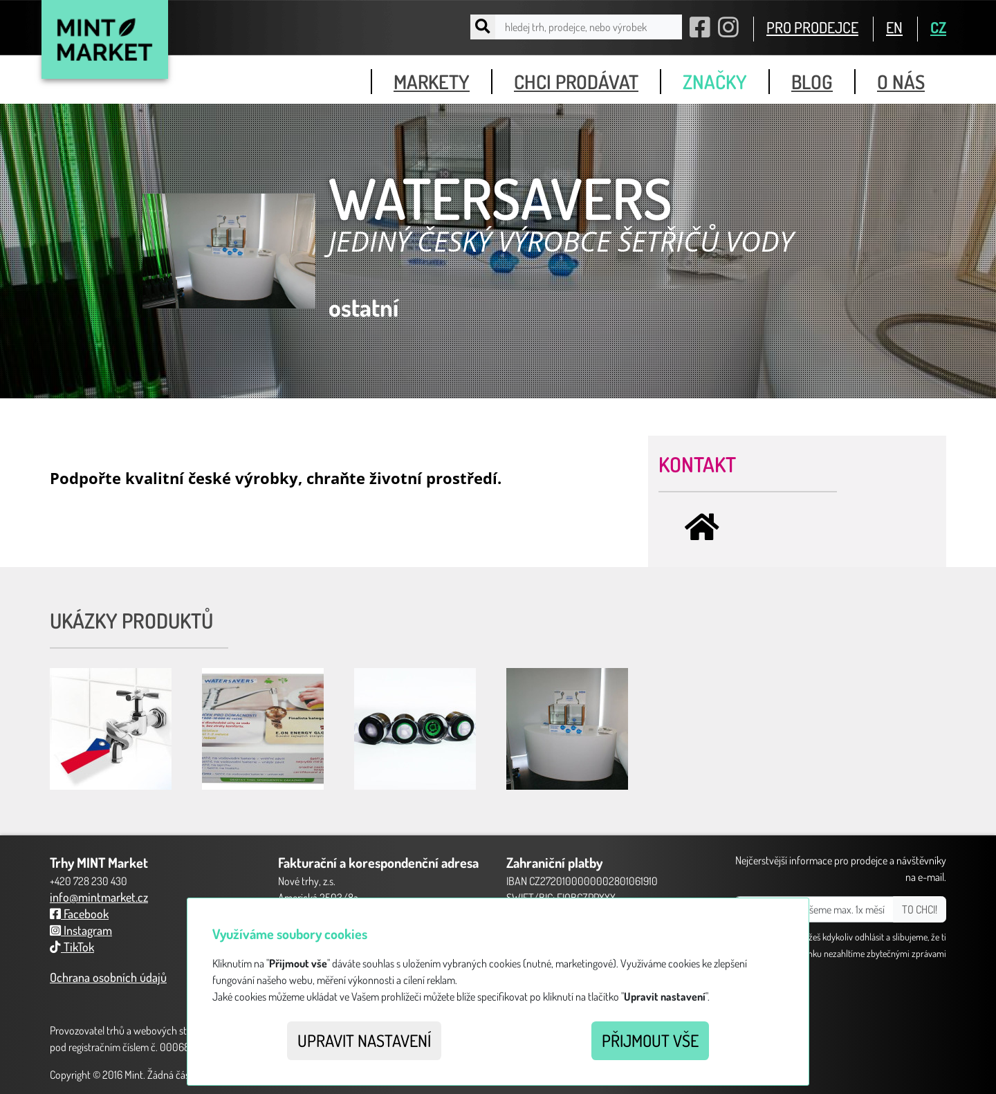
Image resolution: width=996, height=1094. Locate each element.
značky (715, 81)
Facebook (79, 913)
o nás (901, 81)
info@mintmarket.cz (99, 897)
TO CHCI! (919, 909)
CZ (938, 27)
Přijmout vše (650, 1040)
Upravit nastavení (364, 1040)
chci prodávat (576, 81)
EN (894, 27)
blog (812, 81)
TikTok (72, 946)
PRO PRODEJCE (812, 27)
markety (432, 81)
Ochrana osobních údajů (108, 977)
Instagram (81, 930)
